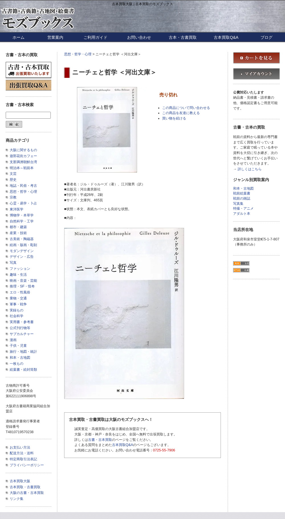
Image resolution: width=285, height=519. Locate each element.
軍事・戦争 (18, 304)
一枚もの (16, 364)
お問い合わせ (139, 37)
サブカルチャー (22, 334)
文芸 (13, 174)
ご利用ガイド (95, 37)
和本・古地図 (20, 358)
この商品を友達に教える (181, 113)
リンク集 (16, 499)
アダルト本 (241, 214)
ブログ (266, 37)
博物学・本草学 (22, 215)
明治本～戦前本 (22, 168)
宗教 (13, 197)
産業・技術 (18, 233)
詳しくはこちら (250, 169)
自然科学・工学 (22, 221)
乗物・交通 (18, 298)
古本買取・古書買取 (25, 487)
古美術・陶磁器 (22, 239)
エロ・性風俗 (20, 292)
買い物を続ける (174, 118)
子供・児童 (18, 346)
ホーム (19, 37)
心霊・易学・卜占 (23, 203)
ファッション (20, 269)
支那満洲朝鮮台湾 (23, 162)
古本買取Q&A (226, 37)
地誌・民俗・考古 (23, 186)
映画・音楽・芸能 (23, 281)
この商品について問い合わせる (186, 108)
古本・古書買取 (183, 37)
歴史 (13, 180)
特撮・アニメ (243, 208)
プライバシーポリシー (27, 465)
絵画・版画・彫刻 (23, 245)
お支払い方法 (20, 447)
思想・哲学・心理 (77, 54)
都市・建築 (18, 227)
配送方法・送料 (22, 453)
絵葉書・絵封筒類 (23, 370)
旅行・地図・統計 (23, 352)
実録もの (16, 310)
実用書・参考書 (22, 322)
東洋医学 (16, 209)
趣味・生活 (18, 275)
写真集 (238, 204)
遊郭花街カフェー (23, 156)
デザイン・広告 (22, 257)
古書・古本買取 (100, 440)
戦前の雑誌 (241, 198)
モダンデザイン (22, 251)
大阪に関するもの (23, 150)
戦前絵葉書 (241, 193)
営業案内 (55, 37)
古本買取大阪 (20, 481)
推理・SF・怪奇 (22, 286)
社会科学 (16, 316)
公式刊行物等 (20, 328)
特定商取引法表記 (23, 459)
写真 (13, 263)
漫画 (13, 340)
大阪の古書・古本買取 (27, 493)
